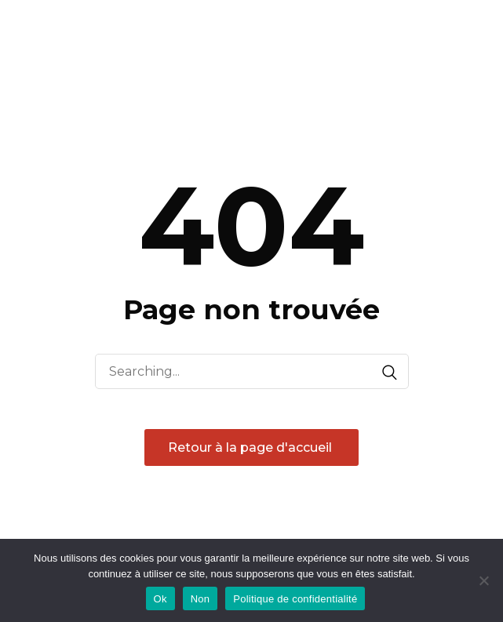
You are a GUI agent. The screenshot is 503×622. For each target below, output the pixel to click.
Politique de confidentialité (295, 599)
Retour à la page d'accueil (251, 446)
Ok (160, 599)
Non (200, 599)
